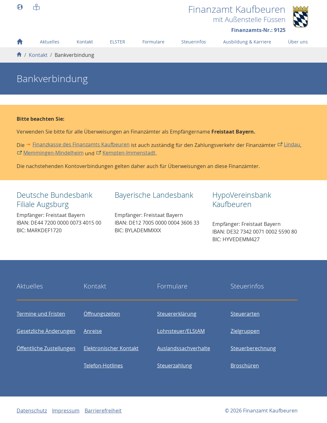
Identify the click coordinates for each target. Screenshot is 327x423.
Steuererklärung (176, 313)
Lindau (292, 144)
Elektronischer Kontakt (111, 348)
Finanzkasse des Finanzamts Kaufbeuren (81, 144)
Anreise (93, 331)
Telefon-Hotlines (103, 365)
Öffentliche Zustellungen (46, 348)
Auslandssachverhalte (183, 348)
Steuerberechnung (253, 348)
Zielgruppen (245, 331)
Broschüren (245, 365)
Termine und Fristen (41, 313)
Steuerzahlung (174, 365)
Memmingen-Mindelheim (53, 152)
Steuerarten (245, 313)
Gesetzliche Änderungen (46, 331)
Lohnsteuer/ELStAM (181, 331)
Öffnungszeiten (102, 313)
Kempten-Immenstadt (129, 152)
